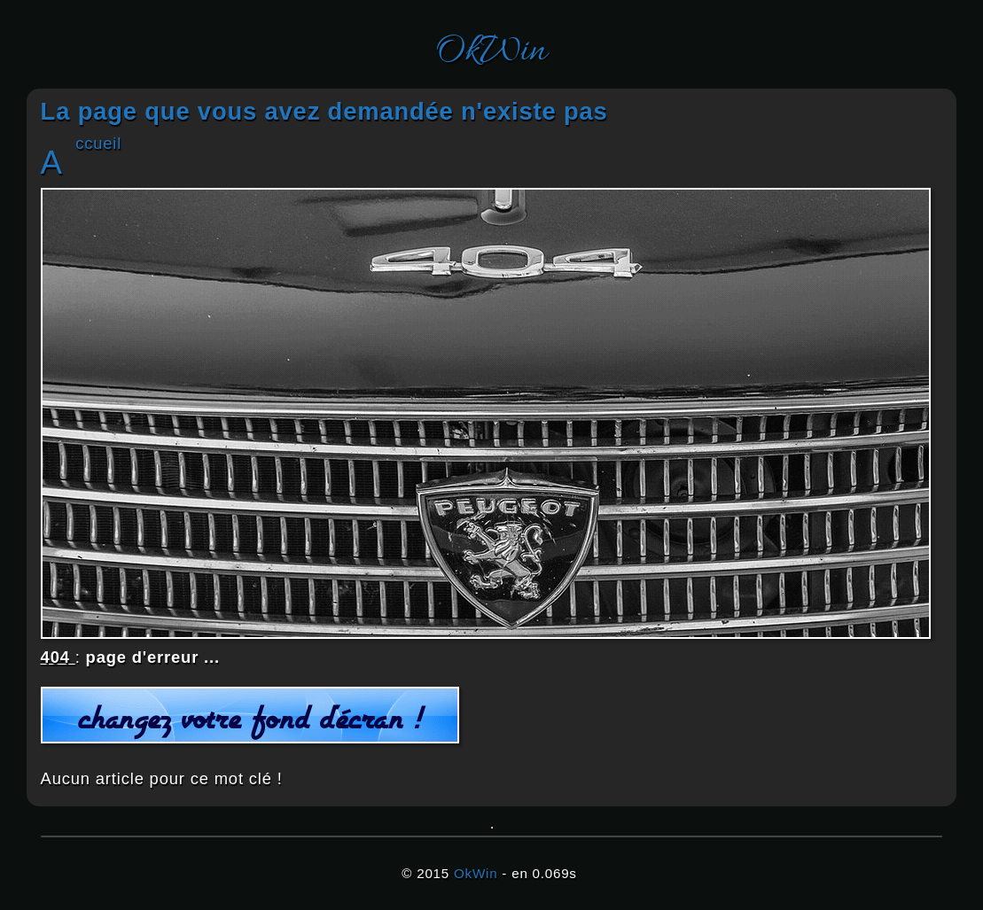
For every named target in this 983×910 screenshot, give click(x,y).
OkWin (491, 52)
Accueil (98, 143)
